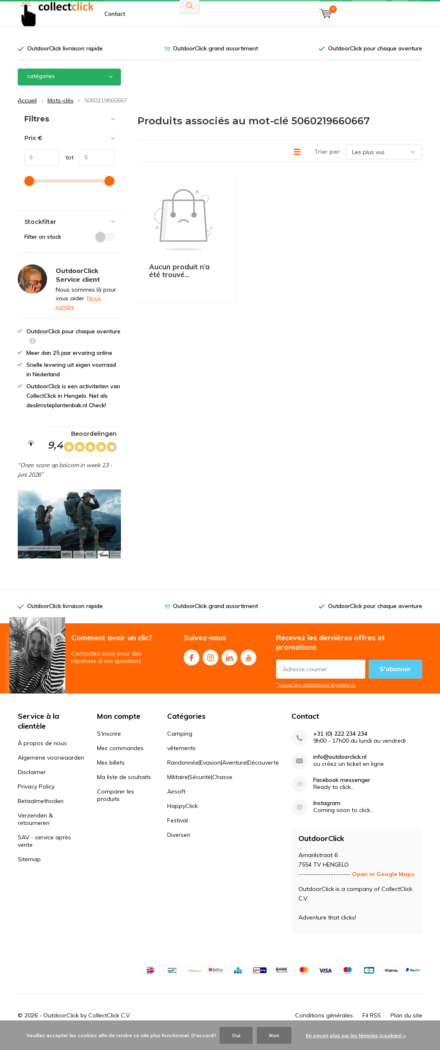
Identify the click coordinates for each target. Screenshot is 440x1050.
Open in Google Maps (383, 886)
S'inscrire (109, 745)
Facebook (191, 668)
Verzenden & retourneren (35, 831)
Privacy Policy (36, 799)
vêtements (181, 760)
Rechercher (189, 29)
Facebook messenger (341, 792)
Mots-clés (60, 112)
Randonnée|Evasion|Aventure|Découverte (223, 774)
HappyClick (182, 818)
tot (66, 169)
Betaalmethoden (41, 813)
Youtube (248, 668)
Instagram (210, 668)
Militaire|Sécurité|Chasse (199, 789)
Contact (114, 37)
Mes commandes (120, 760)
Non (274, 1035)
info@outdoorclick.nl (340, 768)
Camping (179, 745)
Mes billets (111, 774)
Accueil (27, 112)
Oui (236, 1035)
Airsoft (176, 803)
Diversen (178, 846)
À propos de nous (42, 755)
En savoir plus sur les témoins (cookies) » (356, 1035)
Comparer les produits (115, 807)
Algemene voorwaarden (51, 770)
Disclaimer (32, 784)
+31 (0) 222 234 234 (340, 745)
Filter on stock (69, 248)
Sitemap (29, 871)
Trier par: (327, 164)
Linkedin (229, 668)
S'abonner (395, 681)
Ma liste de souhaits (124, 789)
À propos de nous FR (130, 12)
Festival (177, 832)
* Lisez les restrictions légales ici (315, 697)
